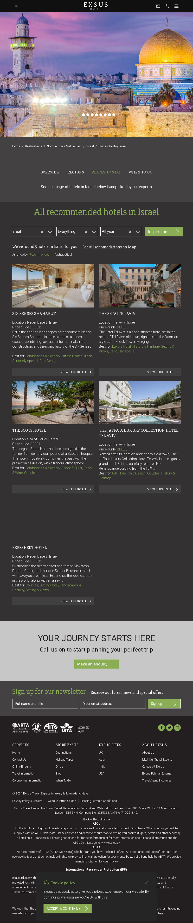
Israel (90, 146)
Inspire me (164, 231)
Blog (58, 773)
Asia (102, 759)
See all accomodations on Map (109, 247)
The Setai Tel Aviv (117, 313)
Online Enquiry (21, 766)
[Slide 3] (87, 114)
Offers (60, 766)
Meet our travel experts (157, 759)
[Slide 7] (105, 114)
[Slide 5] (96, 114)
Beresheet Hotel (29, 547)
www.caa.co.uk (110, 842)
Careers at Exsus (153, 766)
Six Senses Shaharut (34, 313)
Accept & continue (68, 908)
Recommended (40, 254)
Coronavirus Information (27, 780)
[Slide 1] (79, 114)
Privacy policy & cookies (27, 801)
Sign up (164, 703)
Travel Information (23, 773)
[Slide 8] (109, 114)
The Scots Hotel (29, 430)
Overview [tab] (50, 172)
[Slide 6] (100, 114)
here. (161, 913)
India (102, 766)
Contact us (19, 759)
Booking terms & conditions (99, 801)
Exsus (96, 6)
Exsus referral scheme (156, 773)
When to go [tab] (141, 172)
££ (39, 327)
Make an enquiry (96, 664)
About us (148, 752)
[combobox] (29, 231)
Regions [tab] (76, 172)
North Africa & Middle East (64, 146)
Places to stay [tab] (106, 172)
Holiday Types (65, 759)
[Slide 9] (113, 114)
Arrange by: (20, 254)
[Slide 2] (83, 114)
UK (101, 752)
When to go (63, 780)
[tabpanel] (96, 398)
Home (16, 146)
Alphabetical (63, 254)
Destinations (33, 146)
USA (101, 773)
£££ (35, 327)
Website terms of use (62, 801)
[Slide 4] (92, 114)
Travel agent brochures (157, 780)
